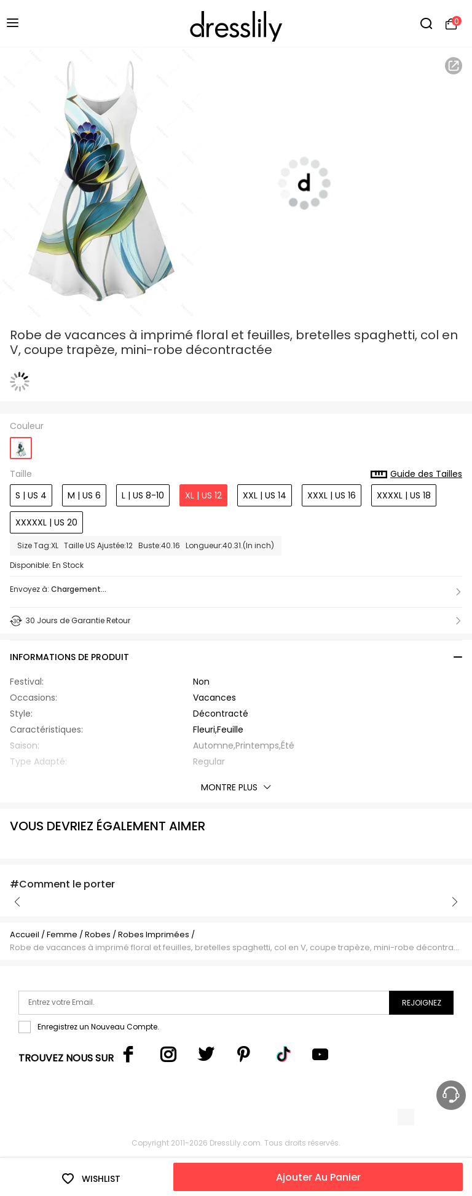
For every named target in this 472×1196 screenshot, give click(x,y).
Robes (98, 934)
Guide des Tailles (416, 474)
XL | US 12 (203, 495)
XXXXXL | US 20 (46, 522)
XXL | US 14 (264, 495)
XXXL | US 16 (331, 495)
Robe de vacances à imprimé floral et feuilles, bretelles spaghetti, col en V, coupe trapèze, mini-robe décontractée (236, 947)
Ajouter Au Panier (318, 1177)
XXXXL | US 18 (404, 495)
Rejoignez (421, 1002)
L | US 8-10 (143, 495)
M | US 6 (84, 495)
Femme (62, 934)
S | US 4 (31, 495)
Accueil (24, 934)
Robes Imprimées (153, 934)
